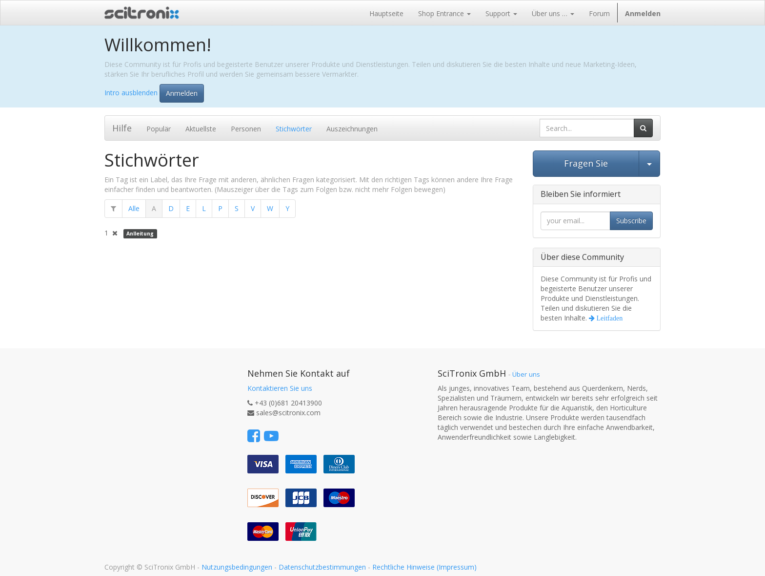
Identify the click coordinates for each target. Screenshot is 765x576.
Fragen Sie (586, 163)
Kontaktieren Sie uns (279, 388)
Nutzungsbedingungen (236, 567)
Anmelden (182, 93)
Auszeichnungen (352, 128)
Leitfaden (609, 318)
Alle (134, 208)
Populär (158, 128)
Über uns (526, 374)
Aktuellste (200, 128)
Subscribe (631, 220)
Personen (246, 128)
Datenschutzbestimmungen (322, 567)
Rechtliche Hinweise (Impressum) (424, 567)
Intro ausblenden (131, 92)
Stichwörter (294, 128)
